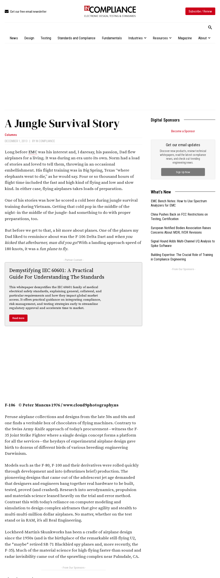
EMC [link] (32, 152)
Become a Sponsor (183, 131)
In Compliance (45, 141)
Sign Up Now (183, 171)
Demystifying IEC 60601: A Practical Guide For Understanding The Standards (56, 273)
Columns (11, 135)
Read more (18, 318)
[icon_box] (25, 11)
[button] (210, 28)
